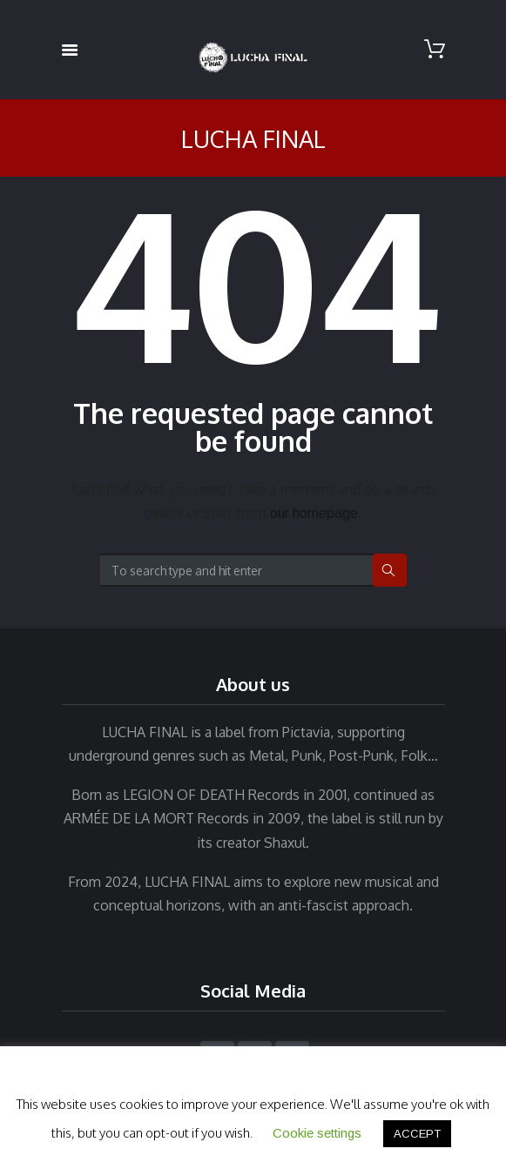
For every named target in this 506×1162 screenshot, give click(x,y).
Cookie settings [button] (317, 1132)
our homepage (314, 513)
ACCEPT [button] (417, 1133)
